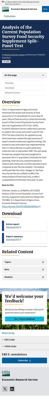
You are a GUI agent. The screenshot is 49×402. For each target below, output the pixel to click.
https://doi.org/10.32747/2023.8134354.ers (20, 206)
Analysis (9, 277)
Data (7, 269)
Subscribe (23, 360)
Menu (45, 9)
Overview (9, 83)
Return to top (8, 333)
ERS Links (10, 340)
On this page (11, 75)
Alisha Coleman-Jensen (14, 54)
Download (9, 87)
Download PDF (12, 227)
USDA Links (10, 346)
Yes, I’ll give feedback (24, 319)
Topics (8, 262)
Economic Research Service (24, 9)
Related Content (12, 92)
